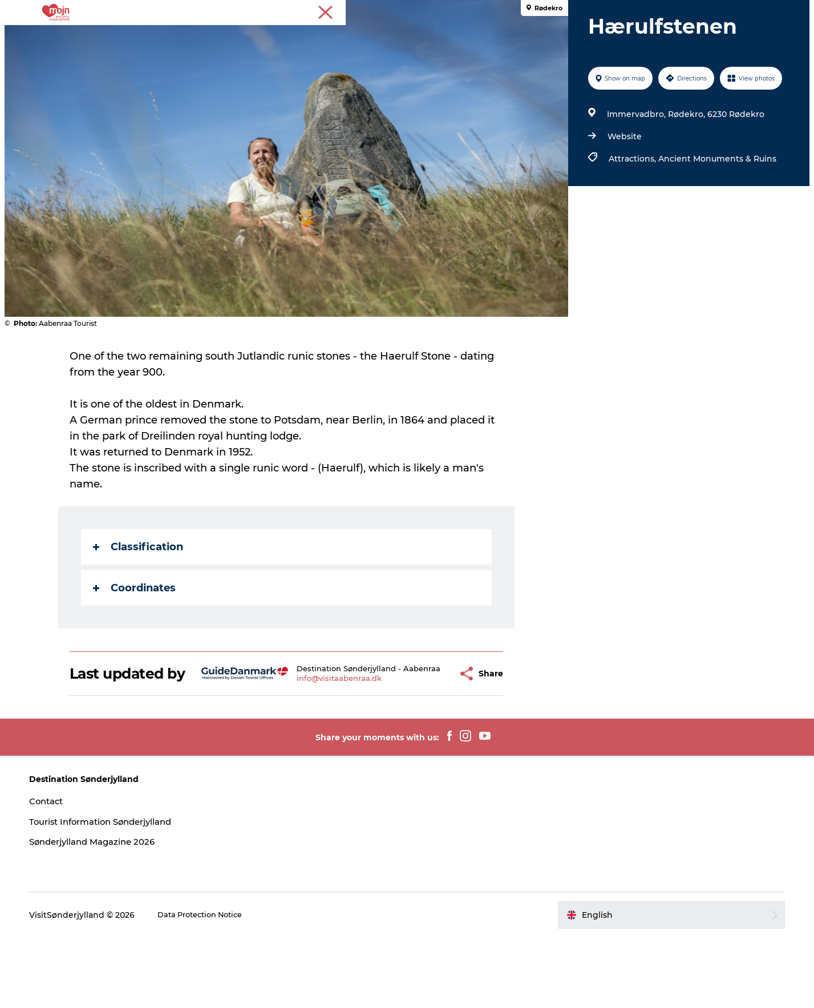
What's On (461, 36)
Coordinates (136, 642)
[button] (428, 736)
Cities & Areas (300, 36)
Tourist (791, 11)
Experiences (227, 36)
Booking (519, 36)
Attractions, (630, 213)
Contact (72, 871)
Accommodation (384, 36)
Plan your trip (583, 36)
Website (622, 191)
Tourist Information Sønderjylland (132, 892)
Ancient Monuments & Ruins (714, 213)
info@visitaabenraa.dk (320, 745)
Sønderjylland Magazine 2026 (122, 912)
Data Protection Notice (229, 986)
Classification (140, 601)
